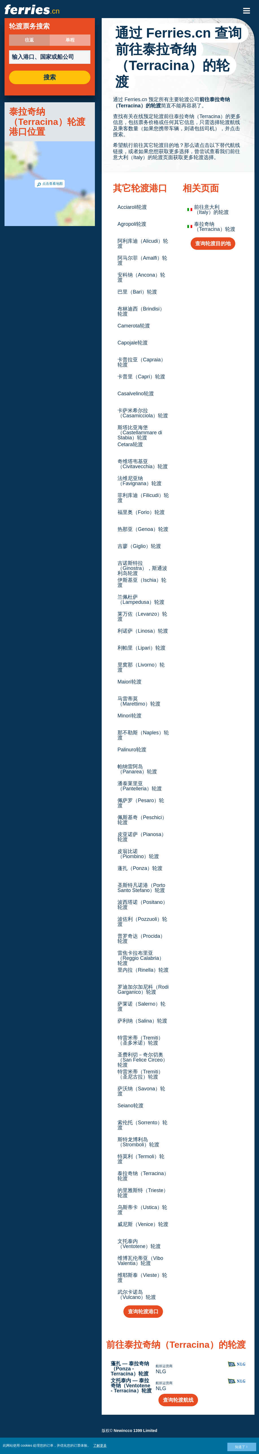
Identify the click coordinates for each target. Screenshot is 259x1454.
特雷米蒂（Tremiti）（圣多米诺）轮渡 (140, 1040)
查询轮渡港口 (143, 1311)
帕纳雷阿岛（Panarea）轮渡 (137, 769)
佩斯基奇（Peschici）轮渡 (142, 820)
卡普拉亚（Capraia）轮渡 (141, 362)
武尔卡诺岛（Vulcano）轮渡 (136, 1295)
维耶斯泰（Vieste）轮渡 (142, 1278)
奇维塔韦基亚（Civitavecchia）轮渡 (142, 464)
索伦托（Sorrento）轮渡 (142, 1125)
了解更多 (100, 1446)
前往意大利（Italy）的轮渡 (211, 210)
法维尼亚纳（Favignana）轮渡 (139, 481)
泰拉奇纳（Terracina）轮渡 (143, 1176)
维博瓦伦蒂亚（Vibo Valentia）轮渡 (140, 1261)
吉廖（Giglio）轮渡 (139, 546)
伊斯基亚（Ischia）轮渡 (141, 583)
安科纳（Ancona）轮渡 (141, 277)
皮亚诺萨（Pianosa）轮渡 (141, 837)
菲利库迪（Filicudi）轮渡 (143, 498)
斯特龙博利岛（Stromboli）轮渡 (138, 1142)
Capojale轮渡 (132, 342)
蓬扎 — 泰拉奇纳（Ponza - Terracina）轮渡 (130, 1368)
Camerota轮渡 (133, 325)
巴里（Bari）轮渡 (137, 291)
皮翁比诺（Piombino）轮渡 (138, 854)
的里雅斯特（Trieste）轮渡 (142, 1193)
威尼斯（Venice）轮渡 (142, 1224)
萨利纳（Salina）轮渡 (142, 1020)
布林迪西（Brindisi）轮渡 (141, 311)
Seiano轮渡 (130, 1105)
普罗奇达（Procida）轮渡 (141, 939)
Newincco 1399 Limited (135, 1430)
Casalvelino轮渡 (135, 393)
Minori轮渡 (129, 715)
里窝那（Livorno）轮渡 (141, 667)
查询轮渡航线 (178, 1400)
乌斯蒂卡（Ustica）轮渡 (142, 1210)
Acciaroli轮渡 (132, 207)
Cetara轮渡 (130, 444)
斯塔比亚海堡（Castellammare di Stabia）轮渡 (139, 432)
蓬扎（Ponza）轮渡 (139, 868)
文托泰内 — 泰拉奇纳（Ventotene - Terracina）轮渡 (131, 1385)
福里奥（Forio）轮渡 (141, 512)
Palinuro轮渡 (131, 749)
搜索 (49, 77)
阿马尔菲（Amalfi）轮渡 (142, 260)
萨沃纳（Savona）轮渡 (141, 1091)
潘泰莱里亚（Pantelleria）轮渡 (139, 786)
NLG (161, 1371)
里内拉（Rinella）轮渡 (143, 970)
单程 (70, 40)
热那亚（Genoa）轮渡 (142, 529)
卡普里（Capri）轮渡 (141, 376)
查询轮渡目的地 (213, 243)
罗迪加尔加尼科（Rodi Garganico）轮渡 (143, 989)
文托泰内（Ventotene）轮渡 (139, 1244)
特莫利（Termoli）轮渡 (140, 1159)
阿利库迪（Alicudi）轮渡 (142, 243)
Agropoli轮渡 (131, 224)
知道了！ (242, 1447)
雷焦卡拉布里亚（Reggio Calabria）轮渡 (140, 958)
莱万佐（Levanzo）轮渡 (142, 616)
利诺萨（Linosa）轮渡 (142, 630)
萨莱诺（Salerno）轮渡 (141, 1006)
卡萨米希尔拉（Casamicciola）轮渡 (142, 413)
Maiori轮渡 (129, 681)
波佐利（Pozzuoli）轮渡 (142, 922)
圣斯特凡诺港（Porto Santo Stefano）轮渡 (141, 888)
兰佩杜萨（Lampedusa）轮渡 (140, 599)
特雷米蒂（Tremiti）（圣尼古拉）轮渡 (140, 1074)
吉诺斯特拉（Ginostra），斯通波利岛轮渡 (142, 568)
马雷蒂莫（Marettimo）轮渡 (138, 701)
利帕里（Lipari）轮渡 (141, 647)
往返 (29, 40)
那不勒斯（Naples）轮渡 (143, 735)
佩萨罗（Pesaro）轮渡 (140, 803)
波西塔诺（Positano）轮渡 (142, 905)
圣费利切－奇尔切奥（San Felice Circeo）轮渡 (142, 1059)
